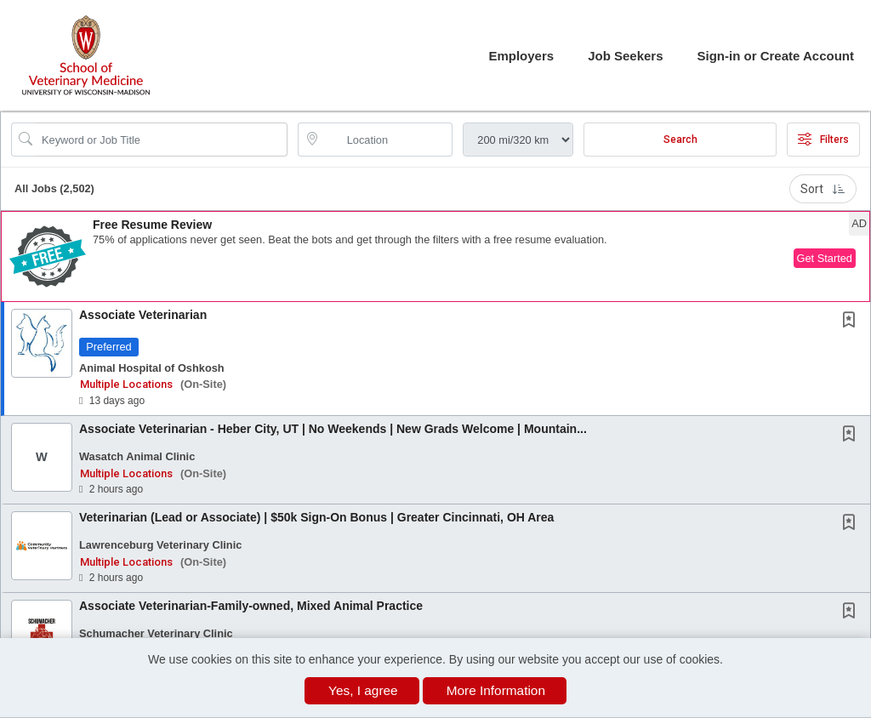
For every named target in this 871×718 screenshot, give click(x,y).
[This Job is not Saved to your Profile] (852, 321)
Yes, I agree (363, 690)
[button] (435, 256)
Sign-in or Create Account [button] (775, 55)
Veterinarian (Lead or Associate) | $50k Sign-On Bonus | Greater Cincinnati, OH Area (316, 517)
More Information (496, 690)
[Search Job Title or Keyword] (161, 140)
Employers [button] (521, 55)
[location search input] (387, 140)
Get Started (824, 258)
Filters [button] (823, 139)
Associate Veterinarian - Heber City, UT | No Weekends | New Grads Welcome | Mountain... (333, 429)
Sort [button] (822, 189)
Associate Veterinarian (143, 315)
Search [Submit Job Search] (680, 139)
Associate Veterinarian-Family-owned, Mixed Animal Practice (251, 606)
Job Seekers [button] (625, 55)
